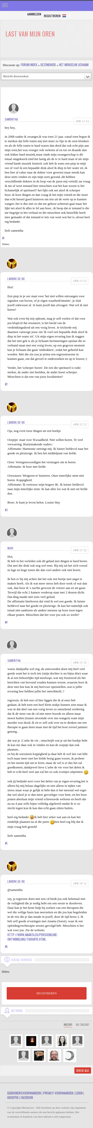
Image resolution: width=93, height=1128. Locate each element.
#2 (6, 384)
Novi (10, 548)
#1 (3, 238)
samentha (11, 119)
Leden (79, 1092)
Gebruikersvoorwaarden (24, 1092)
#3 (6, 510)
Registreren (52, 16)
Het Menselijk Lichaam (74, 64)
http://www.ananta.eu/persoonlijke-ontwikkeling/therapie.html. (32, 937)
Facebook (27, 1097)
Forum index (29, 64)
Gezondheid (48, 64)
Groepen (12, 1097)
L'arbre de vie (16, 279)
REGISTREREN (46, 993)
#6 (6, 947)
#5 (6, 843)
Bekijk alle (82, 1071)
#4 (6, 622)
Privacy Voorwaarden (58, 1092)
